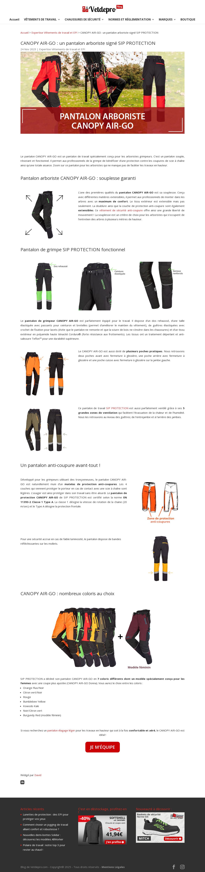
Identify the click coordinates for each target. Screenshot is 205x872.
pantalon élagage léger (61, 730)
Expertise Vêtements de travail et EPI (54, 32)
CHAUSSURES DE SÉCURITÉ (82, 19)
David (37, 775)
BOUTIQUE (188, 19)
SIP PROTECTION (117, 408)
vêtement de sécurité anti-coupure (121, 210)
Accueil (14, 19)
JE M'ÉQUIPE (102, 747)
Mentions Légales (113, 867)
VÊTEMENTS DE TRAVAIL (40, 19)
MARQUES (165, 19)
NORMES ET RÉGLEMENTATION (129, 19)
